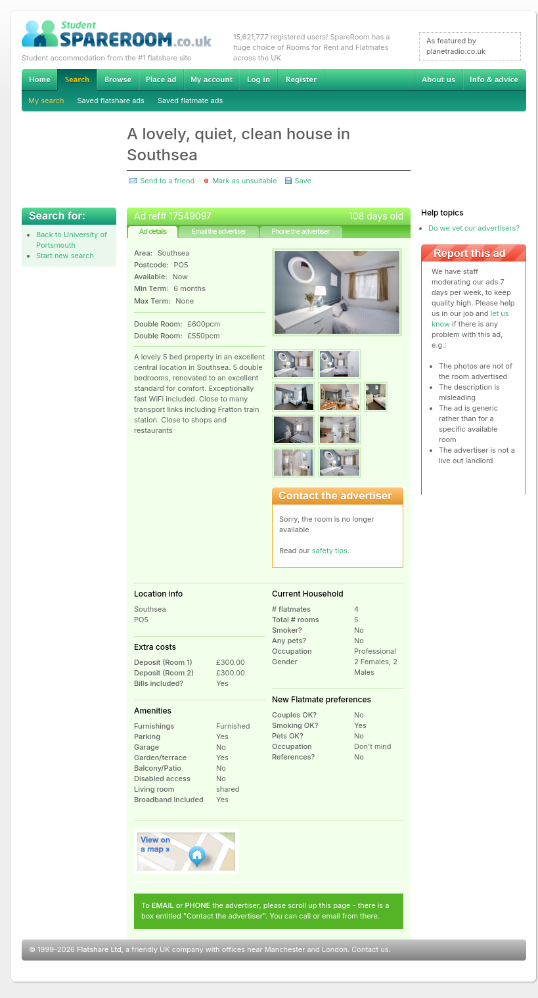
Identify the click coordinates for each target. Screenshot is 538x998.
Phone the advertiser (300, 231)
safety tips (329, 550)
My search (46, 100)
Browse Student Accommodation (118, 79)
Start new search (65, 255)
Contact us (369, 949)
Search (77, 80)
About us (438, 79)
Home (39, 79)
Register (301, 79)
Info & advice (494, 79)
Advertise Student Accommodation (161, 79)
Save (302, 180)
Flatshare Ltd (99, 949)
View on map (186, 851)
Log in (258, 79)
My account (211, 79)
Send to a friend (167, 180)
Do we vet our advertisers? (474, 228)
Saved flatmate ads (190, 100)
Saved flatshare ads (111, 100)
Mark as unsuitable (244, 180)
